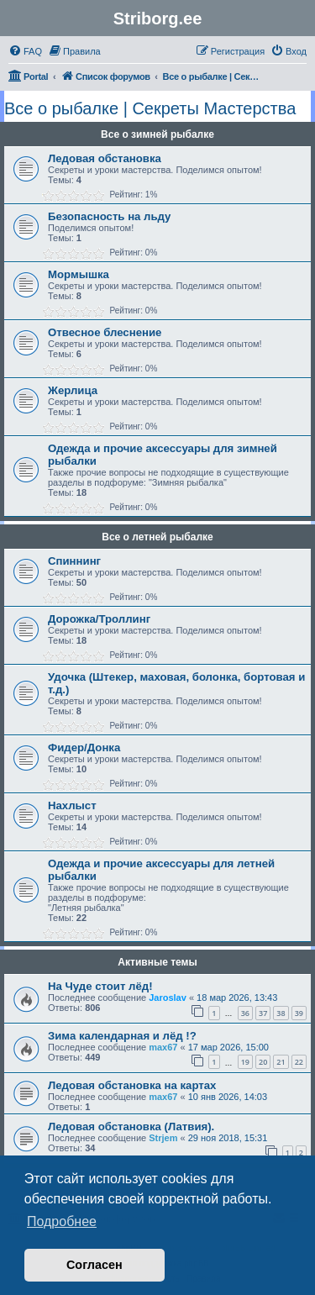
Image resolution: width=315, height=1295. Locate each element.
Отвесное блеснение (104, 332)
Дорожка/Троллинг (99, 619)
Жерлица (72, 390)
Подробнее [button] (62, 1221)
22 (299, 1061)
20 (263, 1061)
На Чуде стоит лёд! (100, 986)
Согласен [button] (94, 1264)
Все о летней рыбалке (157, 537)
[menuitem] (25, 51)
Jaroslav (167, 997)
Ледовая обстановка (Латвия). (131, 1126)
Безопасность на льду (109, 216)
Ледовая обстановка (104, 158)
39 (299, 1013)
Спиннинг (74, 561)
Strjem (163, 1138)
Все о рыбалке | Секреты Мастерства (150, 108)
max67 (163, 1047)
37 (263, 1013)
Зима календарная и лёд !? (122, 1035)
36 (245, 1013)
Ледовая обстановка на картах (132, 1085)
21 (280, 1061)
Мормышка (78, 274)
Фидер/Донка (84, 747)
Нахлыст (72, 805)
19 (245, 1061)
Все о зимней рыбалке (157, 134)
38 (280, 1013)
